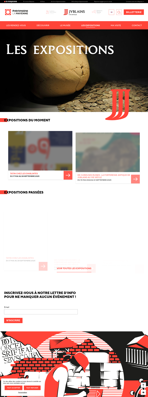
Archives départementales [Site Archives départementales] (58, 1)
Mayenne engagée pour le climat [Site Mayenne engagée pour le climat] (103, 1)
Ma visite (116, 25)
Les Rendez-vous (16, 25)
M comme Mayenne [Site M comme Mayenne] (28, 1)
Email (6, 287)
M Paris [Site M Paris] (42, 1)
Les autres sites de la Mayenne (135, 1)
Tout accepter (13, 388)
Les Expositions (90, 25)
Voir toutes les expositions (74, 248)
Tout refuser (32, 388)
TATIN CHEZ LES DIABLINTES (24, 150)
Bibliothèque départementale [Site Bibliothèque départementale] (80, 1)
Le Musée (65, 25)
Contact (137, 25)
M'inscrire (14, 301)
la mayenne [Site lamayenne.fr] (10, 1)
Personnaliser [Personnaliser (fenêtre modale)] (22, 392)
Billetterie (134, 12)
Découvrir (43, 25)
